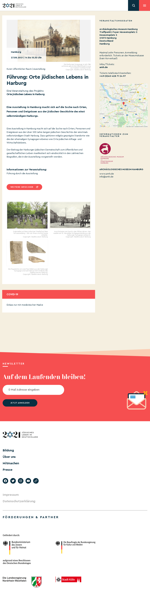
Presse (7, 469)
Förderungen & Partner (31, 517)
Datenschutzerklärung (19, 501)
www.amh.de (106, 174)
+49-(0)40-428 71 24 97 (112, 76)
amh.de (103, 67)
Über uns (9, 456)
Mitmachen (11, 463)
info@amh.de (106, 177)
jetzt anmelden (20, 403)
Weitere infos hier (21, 187)
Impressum (11, 494)
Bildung (8, 450)
